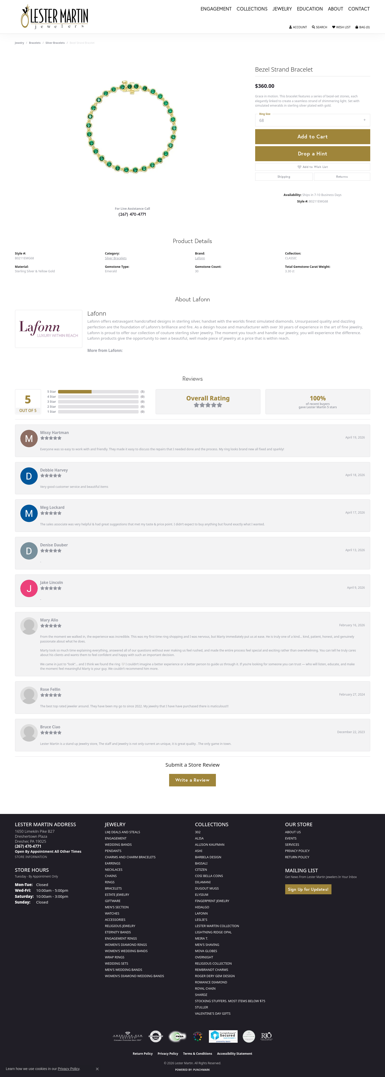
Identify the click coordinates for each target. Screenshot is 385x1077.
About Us (293, 832)
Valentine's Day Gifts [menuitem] (213, 1013)
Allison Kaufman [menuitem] (210, 844)
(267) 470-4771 (132, 214)
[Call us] (48, 851)
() (142, 391)
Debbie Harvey (54, 470)
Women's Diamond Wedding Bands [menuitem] (134, 976)
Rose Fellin (50, 689)
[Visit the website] (197, 1036)
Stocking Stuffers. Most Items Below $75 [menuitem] (230, 1001)
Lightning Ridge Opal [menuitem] (213, 932)
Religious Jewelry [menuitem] (120, 926)
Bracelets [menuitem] (113, 888)
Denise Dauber (54, 544)
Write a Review (192, 780)
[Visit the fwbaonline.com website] (177, 1036)
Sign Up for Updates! (308, 889)
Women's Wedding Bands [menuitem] (126, 951)
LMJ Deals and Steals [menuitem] (122, 832)
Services (292, 844)
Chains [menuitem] (111, 876)
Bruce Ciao (50, 726)
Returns (342, 176)
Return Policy (297, 857)
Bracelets (35, 43)
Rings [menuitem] (110, 882)
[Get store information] (31, 857)
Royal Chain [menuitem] (205, 988)
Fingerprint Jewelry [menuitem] (212, 901)
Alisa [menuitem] (199, 838)
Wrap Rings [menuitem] (114, 957)
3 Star (51, 401)
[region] (133, 127)
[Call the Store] (28, 846)
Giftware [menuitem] (113, 901)
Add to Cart (312, 136)
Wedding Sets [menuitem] (116, 963)
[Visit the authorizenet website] (156, 1036)
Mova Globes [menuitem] (206, 951)
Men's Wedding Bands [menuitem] (123, 969)
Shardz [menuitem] (201, 994)
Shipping (283, 176)
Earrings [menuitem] (113, 863)
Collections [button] (252, 9)
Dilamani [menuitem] (203, 882)
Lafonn (200, 258)
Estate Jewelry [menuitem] (117, 894)
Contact (359, 9)
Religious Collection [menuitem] (213, 963)
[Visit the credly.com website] (249, 1036)
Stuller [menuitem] (201, 1007)
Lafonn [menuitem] (201, 913)
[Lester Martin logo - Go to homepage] (55, 17)
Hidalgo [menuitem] (202, 907)
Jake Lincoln (51, 582)
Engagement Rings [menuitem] (121, 938)
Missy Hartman (54, 432)
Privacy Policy (297, 850)
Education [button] (310, 9)
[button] (298, 27)
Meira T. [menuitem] (201, 938)
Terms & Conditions (197, 1053)
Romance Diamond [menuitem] (211, 982)
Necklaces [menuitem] (114, 869)
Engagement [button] (216, 9)
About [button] (335, 9)
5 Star (51, 391)
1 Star (51, 411)
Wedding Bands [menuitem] (118, 844)
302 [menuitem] (198, 832)
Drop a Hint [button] (312, 153)
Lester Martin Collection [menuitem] (217, 926)
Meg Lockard (52, 507)
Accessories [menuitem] (115, 919)
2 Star (51, 406)
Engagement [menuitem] (116, 838)
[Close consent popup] (97, 1068)
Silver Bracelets (55, 43)
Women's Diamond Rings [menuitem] (126, 944)
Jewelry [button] (282, 9)
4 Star (51, 396)
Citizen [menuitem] (201, 869)
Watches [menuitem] (112, 913)
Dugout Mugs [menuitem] (207, 888)
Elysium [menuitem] (201, 894)
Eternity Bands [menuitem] (118, 932)
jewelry (19, 43)
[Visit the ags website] (127, 1036)
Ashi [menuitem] (198, 850)
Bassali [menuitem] (201, 863)
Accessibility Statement (234, 1053)
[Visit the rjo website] (266, 1036)
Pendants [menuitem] (113, 850)
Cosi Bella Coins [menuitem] (209, 876)
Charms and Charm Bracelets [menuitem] (130, 857)
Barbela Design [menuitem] (208, 857)
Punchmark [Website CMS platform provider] (201, 1069)
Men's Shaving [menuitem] (207, 944)
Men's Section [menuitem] (117, 907)
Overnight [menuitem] (204, 957)
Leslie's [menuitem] (201, 919)
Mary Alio (49, 619)
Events (291, 838)
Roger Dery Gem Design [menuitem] (215, 976)
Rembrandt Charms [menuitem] (211, 969)
